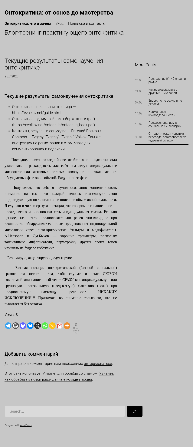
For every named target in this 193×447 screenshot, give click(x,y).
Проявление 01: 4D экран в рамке (167, 80)
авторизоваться (98, 363)
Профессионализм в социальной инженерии (164, 124)
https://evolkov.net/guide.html (36, 112)
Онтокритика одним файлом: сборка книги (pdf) (53, 119)
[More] (67, 325)
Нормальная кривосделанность (161, 113)
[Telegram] (8, 325)
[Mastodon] (23, 325)
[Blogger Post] (15, 325)
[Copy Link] (52, 325)
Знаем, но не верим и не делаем (165, 102)
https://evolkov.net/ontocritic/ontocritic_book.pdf (53, 125)
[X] (37, 325)
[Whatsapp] (45, 325)
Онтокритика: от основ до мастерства (59, 12)
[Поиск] (134, 411)
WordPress (25, 425)
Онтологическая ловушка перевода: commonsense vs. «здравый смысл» (167, 137)
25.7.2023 (11, 76)
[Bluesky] (30, 325)
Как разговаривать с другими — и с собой (162, 91)
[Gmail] (59, 325)
